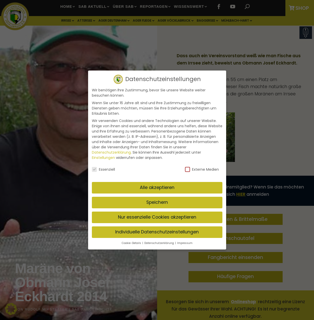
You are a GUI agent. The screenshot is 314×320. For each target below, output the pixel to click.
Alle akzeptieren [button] (157, 186)
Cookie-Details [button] (132, 241)
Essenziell (103, 168)
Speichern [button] (157, 201)
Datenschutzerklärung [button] (159, 241)
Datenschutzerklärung (111, 151)
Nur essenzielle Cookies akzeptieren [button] (157, 216)
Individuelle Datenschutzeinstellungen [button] (157, 230)
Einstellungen (103, 156)
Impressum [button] (185, 241)
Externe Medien (202, 168)
